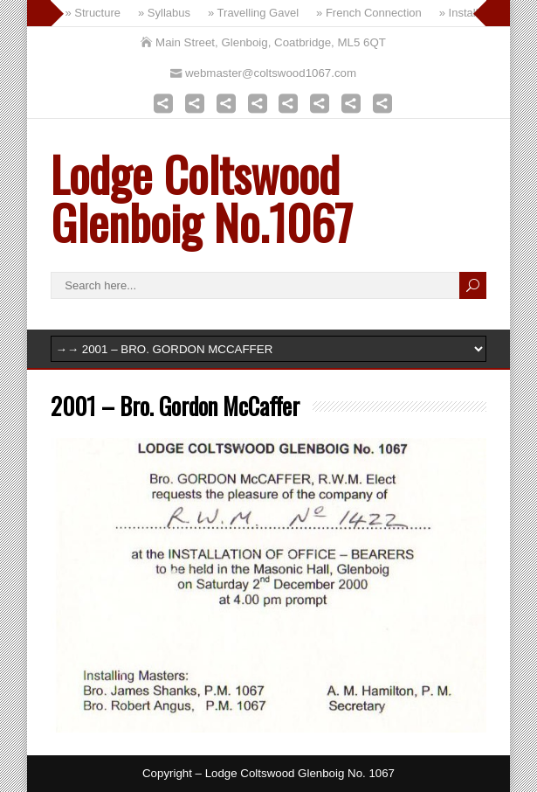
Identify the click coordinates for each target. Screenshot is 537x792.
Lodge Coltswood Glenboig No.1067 (202, 197)
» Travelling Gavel (253, 12)
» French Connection (369, 12)
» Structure (92, 12)
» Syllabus (164, 12)
